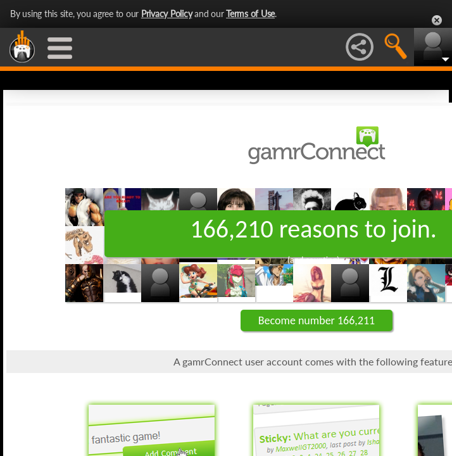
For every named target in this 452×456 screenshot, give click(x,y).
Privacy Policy (166, 13)
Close (437, 20)
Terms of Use (250, 13)
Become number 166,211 (316, 320)
